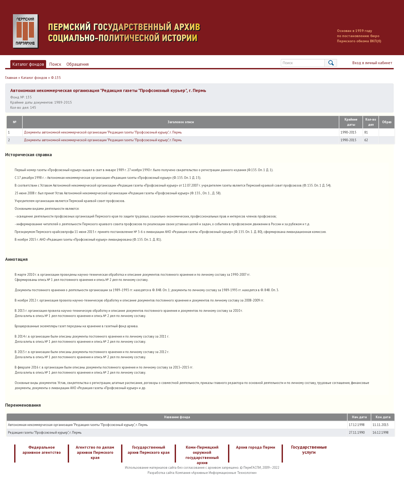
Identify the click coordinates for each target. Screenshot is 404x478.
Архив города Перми (255, 447)
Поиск (55, 64)
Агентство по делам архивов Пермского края (95, 452)
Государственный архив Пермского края (149, 450)
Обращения (77, 64)
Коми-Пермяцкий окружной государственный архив (202, 455)
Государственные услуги (309, 449)
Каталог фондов (28, 64)
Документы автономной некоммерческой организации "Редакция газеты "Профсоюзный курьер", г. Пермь (103, 132)
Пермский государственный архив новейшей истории (109, 31)
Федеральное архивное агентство (41, 450)
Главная (11, 77)
